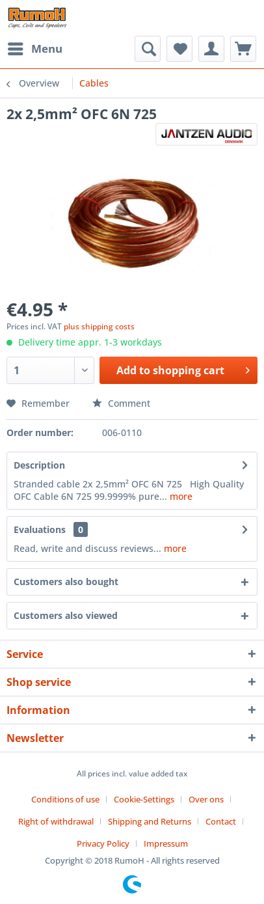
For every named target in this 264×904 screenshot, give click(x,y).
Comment (121, 403)
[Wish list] (179, 49)
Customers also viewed (66, 615)
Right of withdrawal (56, 821)
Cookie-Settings (144, 799)
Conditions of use (65, 799)
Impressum (166, 843)
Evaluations (40, 529)
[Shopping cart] (243, 49)
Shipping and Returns (149, 821)
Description (39, 465)
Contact (220, 821)
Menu (35, 47)
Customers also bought (66, 581)
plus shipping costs (99, 326)
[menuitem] (34, 49)
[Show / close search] (148, 49)
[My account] (211, 49)
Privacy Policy (103, 843)
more (179, 496)
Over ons (206, 799)
